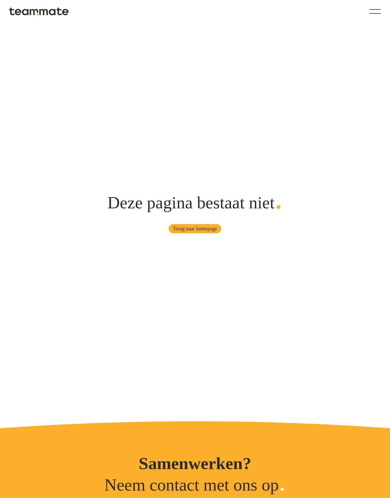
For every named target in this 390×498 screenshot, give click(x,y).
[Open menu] (375, 11)
